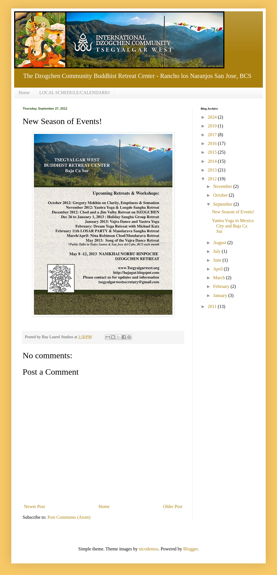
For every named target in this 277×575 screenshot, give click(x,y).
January (220, 295)
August (220, 242)
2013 (213, 170)
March (219, 277)
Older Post (172, 506)
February (222, 286)
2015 (213, 152)
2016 (213, 143)
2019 (213, 125)
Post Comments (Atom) (68, 517)
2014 (213, 161)
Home (24, 92)
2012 (213, 178)
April (218, 268)
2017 (213, 134)
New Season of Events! (233, 211)
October (221, 195)
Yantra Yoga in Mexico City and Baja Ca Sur (233, 226)
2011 (213, 306)
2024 (213, 117)
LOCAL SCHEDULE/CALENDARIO (74, 92)
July (217, 251)
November (223, 186)
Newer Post (34, 506)
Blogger (190, 548)
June (217, 260)
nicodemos (148, 548)
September (223, 204)
